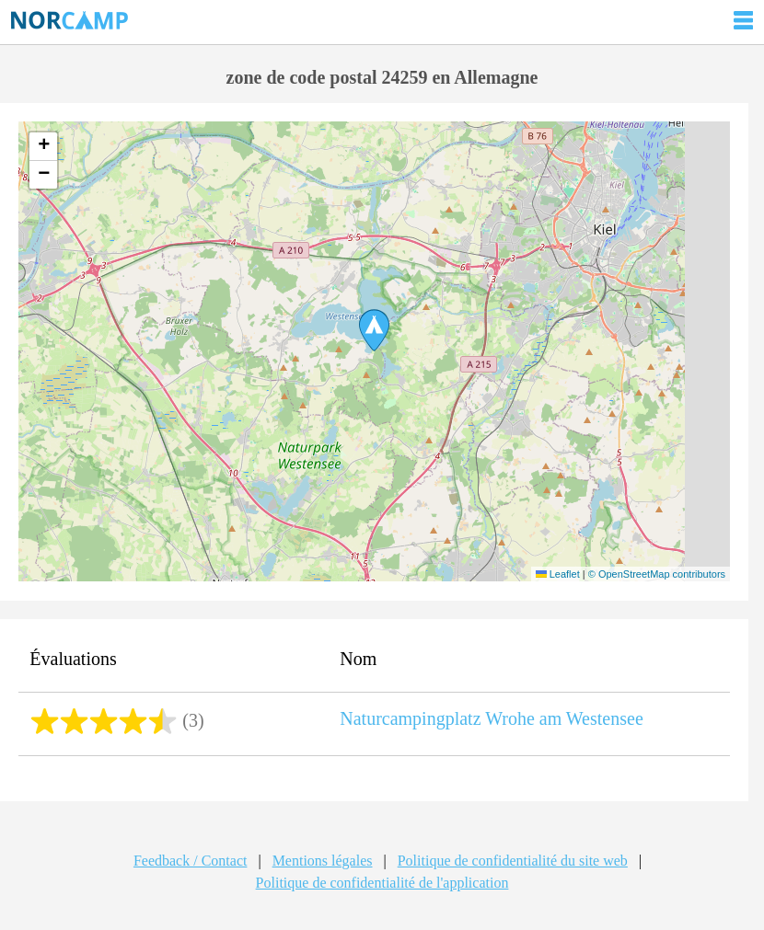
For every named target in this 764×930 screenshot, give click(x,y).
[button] (374, 330)
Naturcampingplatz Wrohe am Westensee (491, 718)
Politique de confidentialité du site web (513, 860)
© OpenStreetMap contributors (656, 574)
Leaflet (558, 574)
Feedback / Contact (190, 860)
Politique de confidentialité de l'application (382, 882)
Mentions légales (322, 860)
